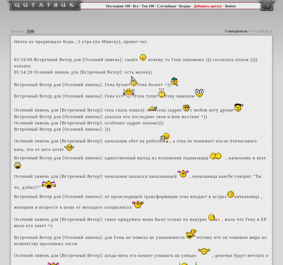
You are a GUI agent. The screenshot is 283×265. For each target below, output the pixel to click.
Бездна (185, 6)
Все (136, 6)
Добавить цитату (207, 6)
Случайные (166, 6)
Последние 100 (118, 6)
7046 (30, 31)
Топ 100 (148, 6)
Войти (230, 6)
